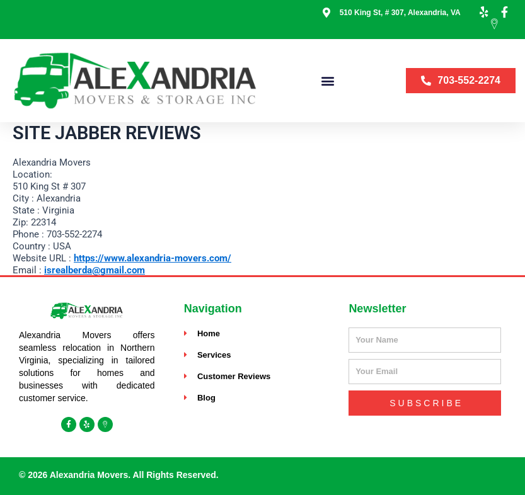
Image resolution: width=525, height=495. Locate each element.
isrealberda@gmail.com (94, 270)
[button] (328, 80)
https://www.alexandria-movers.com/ (152, 258)
